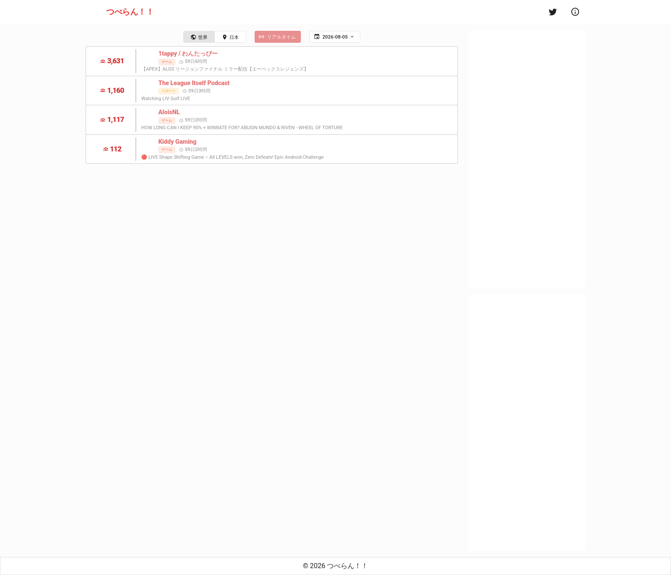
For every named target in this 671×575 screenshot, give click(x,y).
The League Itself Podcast (193, 83)
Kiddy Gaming (177, 141)
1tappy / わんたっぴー (188, 53)
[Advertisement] (526, 159)
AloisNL (169, 112)
